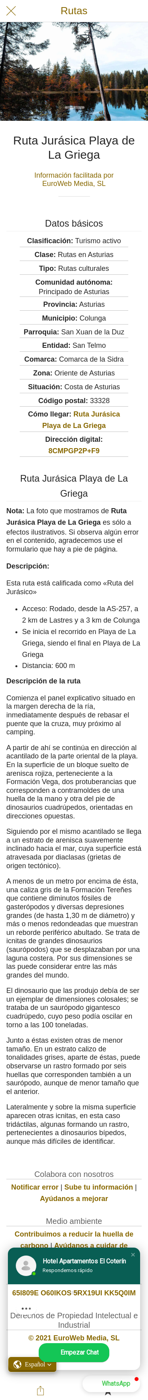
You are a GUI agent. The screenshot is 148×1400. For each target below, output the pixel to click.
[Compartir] (40, 1390)
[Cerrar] (11, 11)
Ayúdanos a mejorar (74, 1199)
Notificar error (34, 1187)
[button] (133, 1255)
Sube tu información (98, 1187)
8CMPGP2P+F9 (74, 451)
